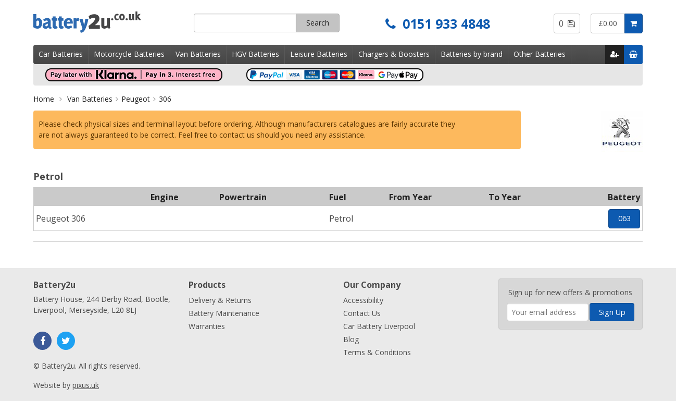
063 (624, 218)
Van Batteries (198, 54)
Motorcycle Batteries (129, 54)
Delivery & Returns (220, 300)
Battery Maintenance (224, 313)
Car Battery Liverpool (379, 326)
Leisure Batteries (318, 54)
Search (317, 23)
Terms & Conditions (377, 352)
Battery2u (109, 22)
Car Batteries (61, 54)
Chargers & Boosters (394, 54)
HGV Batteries (255, 54)
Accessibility (363, 300)
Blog (351, 339)
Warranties (207, 326)
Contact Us (362, 313)
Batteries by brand (472, 54)
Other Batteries (540, 54)
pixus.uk (85, 385)
